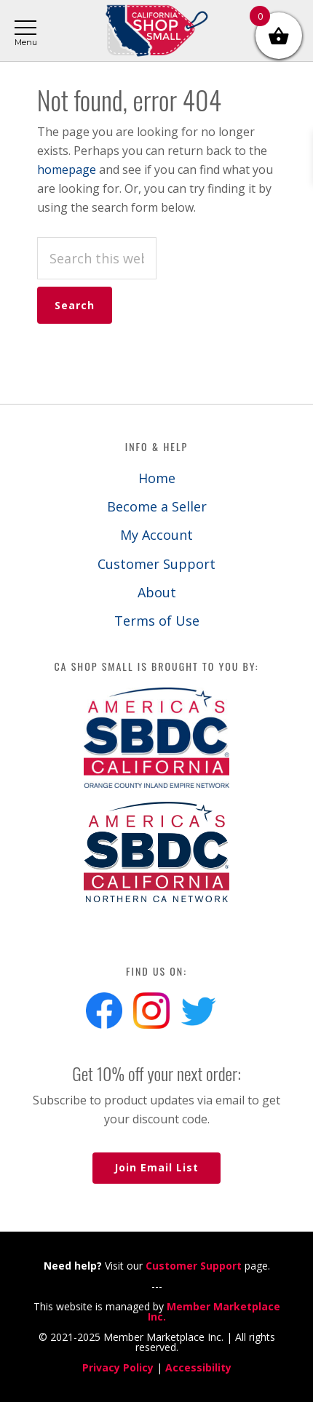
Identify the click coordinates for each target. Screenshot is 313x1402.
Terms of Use (156, 620)
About (157, 592)
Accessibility (198, 1367)
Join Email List (156, 1167)
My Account (156, 534)
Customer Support (156, 564)
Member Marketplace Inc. (214, 1311)
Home (156, 478)
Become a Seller (157, 506)
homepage (66, 170)
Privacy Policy (118, 1367)
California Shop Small (156, 31)
